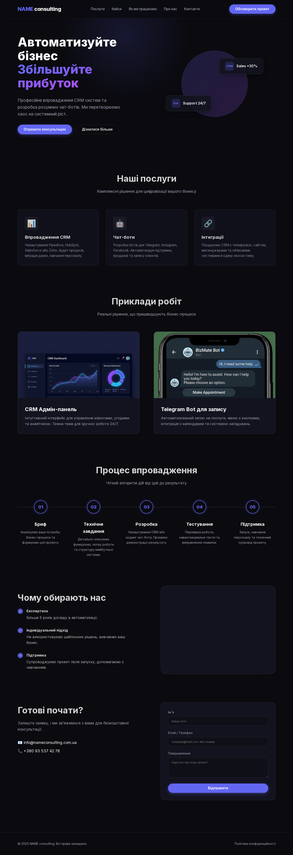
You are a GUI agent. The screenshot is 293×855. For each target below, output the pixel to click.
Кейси (117, 9)
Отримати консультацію (45, 129)
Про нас (170, 9)
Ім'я (171, 712)
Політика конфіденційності (255, 843)
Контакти (192, 9)
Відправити (218, 788)
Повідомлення (179, 753)
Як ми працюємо (143, 9)
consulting (39, 9)
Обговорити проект (252, 9)
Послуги (98, 9)
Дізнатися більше (97, 129)
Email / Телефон (180, 733)
